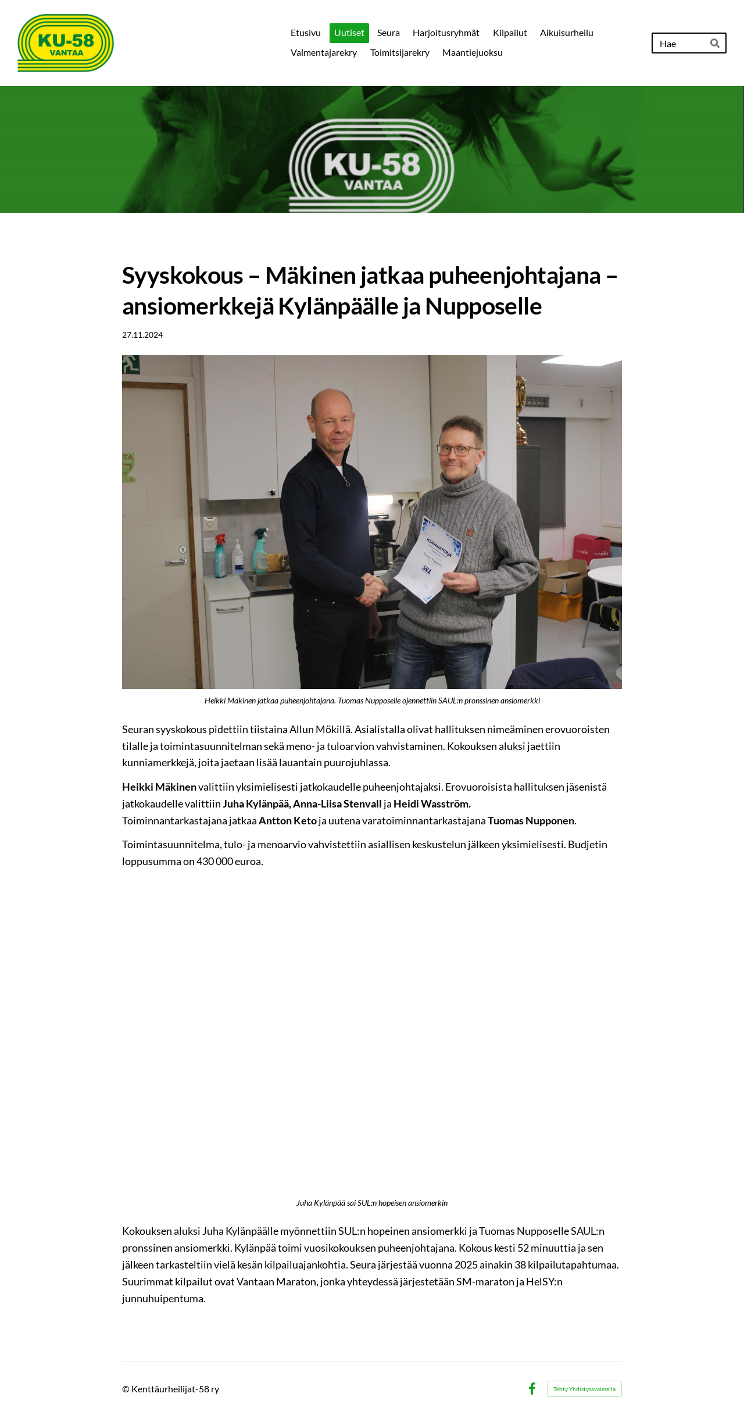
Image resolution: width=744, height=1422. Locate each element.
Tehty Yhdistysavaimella (584, 1388)
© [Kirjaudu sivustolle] (126, 1388)
